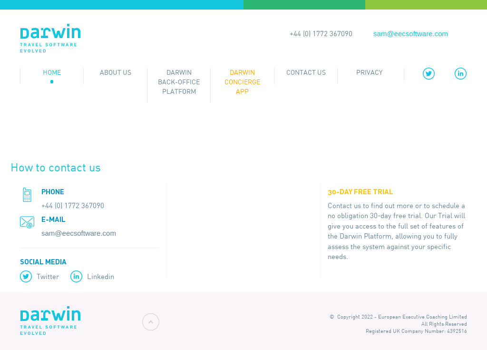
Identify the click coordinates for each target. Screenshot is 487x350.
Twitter (48, 276)
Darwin (50, 38)
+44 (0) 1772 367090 (321, 33)
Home (52, 72)
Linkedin (100, 276)
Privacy (369, 72)
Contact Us (306, 72)
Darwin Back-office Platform (179, 82)
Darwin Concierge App (242, 82)
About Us (115, 72)
